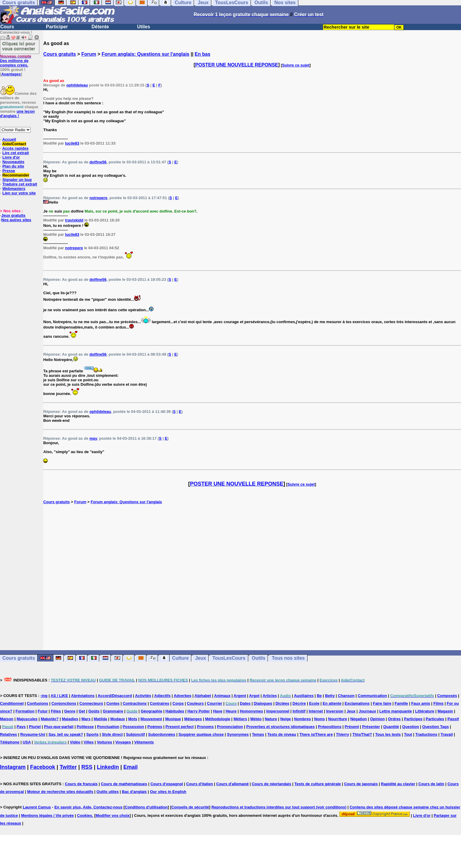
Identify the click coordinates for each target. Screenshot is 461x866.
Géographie (151, 711)
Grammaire (113, 711)
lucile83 (72, 143)
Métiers (240, 719)
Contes (112, 703)
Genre (69, 711)
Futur (43, 711)
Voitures (104, 742)
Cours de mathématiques (124, 784)
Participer (57, 26)
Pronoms (205, 726)
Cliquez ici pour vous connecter (18, 46)
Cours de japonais (361, 784)
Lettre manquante (395, 711)
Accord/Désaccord (115, 695)
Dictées (282, 703)
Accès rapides (15, 148)
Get (82, 711)
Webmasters (13, 188)
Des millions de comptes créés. (15, 60)
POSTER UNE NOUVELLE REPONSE (236, 64)
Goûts (94, 711)
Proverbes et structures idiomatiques (280, 726)
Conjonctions (64, 703)
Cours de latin (431, 784)
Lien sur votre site (19, 193)
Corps (178, 703)
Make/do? (50, 719)
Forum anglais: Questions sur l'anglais (146, 54)
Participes (413, 719)
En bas (202, 54)
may (93, 438)
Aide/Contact (14, 144)
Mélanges (193, 719)
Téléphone (9, 742)
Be (319, 695)
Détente (100, 26)
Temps (258, 734)
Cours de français (81, 784)
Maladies (70, 719)
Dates (245, 703)
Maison (6, 719)
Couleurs (195, 703)
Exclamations (357, 703)
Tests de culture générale (317, 784)
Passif (453, 719)
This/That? (362, 734)
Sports (92, 734)
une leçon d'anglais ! (17, 113)
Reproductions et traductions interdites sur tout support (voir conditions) (278, 807)
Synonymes (238, 734)
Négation (358, 719)
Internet (316, 711)
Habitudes (174, 711)
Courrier (214, 703)
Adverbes (182, 695)
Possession (133, 726)
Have (217, 711)
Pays (21, 726)
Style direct (112, 734)
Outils (258, 658)
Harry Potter (198, 711)
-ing (43, 695)
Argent (240, 695)
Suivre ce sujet (296, 65)
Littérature (424, 711)
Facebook (42, 767)
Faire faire (382, 703)
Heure (231, 711)
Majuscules (27, 719)
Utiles (143, 26)
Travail (446, 734)
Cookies (84, 815)
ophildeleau (77, 85)
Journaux (367, 711)
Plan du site (13, 166)
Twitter (68, 767)
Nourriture (337, 719)
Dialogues (263, 703)
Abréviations (83, 695)
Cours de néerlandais (271, 784)
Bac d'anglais (134, 791)
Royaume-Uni (32, 734)
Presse (8, 170)
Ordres (394, 719)
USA (27, 742)
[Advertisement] (252, 577)
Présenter (371, 726)
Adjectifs (162, 695)
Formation (25, 711)
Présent (352, 726)
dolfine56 (97, 162)
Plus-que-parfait (59, 726)
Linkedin (108, 767)
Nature (271, 719)
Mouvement (151, 719)
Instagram (13, 767)
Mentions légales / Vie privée (47, 815)
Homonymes (251, 711)
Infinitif (299, 711)
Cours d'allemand (232, 784)
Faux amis (420, 703)
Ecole (314, 703)
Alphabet (203, 695)
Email (130, 767)
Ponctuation (108, 726)
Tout (408, 734)
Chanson (346, 695)
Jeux (200, 658)
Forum (88, 54)
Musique (173, 719)
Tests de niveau (281, 734)
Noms (319, 719)
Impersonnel (277, 711)
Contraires (159, 703)
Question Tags (435, 726)
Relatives (8, 734)
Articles (270, 695)
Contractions (135, 703)
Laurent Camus (37, 807)
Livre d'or (11, 157)
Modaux (117, 719)
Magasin (445, 711)
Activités (143, 695)
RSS (86, 767)
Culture (180, 658)
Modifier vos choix (113, 815)
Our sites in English (168, 791)
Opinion (377, 719)
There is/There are (316, 734)
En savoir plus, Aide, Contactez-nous (88, 807)
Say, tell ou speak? (66, 734)
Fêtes (56, 711)
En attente (332, 703)
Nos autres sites (16, 220)
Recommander (15, 175)
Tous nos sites (288, 658)
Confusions (37, 703)
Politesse (85, 726)
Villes (89, 742)
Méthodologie (217, 719)
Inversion (335, 711)
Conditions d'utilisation (146, 807)
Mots (132, 719)
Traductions (426, 734)
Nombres (302, 719)
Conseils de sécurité (190, 807)
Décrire (299, 703)
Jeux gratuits (13, 215)
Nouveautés (13, 161)
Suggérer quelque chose (201, 734)
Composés (447, 695)
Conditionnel (12, 703)
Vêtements (144, 742)
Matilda (100, 719)
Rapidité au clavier (398, 784)
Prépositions (330, 726)
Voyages (123, 742)
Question (410, 726)
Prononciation (230, 726)
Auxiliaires (303, 695)
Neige (285, 719)
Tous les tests (388, 734)
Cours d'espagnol (166, 784)
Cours (7, 26)
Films (438, 703)
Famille (401, 703)
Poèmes (155, 726)
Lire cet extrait (15, 153)
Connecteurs (91, 703)
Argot (254, 695)
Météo (256, 719)
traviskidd (74, 220)
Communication (372, 695)
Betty (330, 695)
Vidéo (75, 742)
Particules (435, 719)
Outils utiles (108, 791)
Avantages (11, 74)
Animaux (222, 695)
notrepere (98, 198)
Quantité (391, 726)
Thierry (342, 734)
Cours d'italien (199, 784)
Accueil (9, 139)
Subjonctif (135, 734)
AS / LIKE (59, 695)
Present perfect (179, 726)
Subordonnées (161, 734)
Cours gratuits (59, 54)
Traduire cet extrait (19, 184)
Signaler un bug (17, 179)
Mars (85, 719)
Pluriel (35, 726)
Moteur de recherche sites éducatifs (60, 791)
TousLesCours (229, 658)
